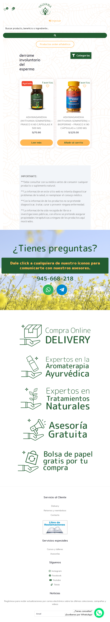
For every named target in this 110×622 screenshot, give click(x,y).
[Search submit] (55, 35)
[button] (80, 55)
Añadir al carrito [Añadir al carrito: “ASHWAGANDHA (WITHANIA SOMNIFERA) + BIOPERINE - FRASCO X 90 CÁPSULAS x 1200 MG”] (73, 142)
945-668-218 (55, 278)
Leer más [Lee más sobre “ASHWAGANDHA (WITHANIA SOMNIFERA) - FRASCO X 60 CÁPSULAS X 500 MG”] (36, 142)
